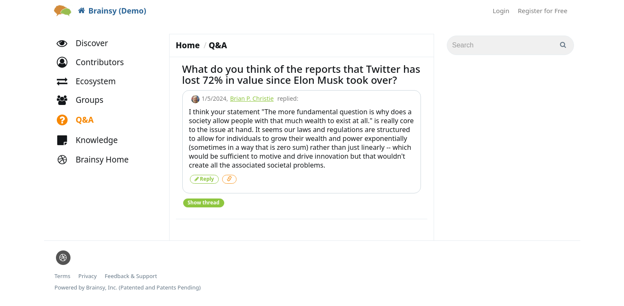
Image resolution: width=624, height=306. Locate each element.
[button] (94, 62)
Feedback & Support (131, 276)
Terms (62, 276)
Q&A (218, 45)
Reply (204, 178)
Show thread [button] (204, 202)
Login (501, 10)
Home (188, 45)
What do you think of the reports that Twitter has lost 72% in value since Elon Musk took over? (301, 74)
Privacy (87, 276)
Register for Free (543, 10)
